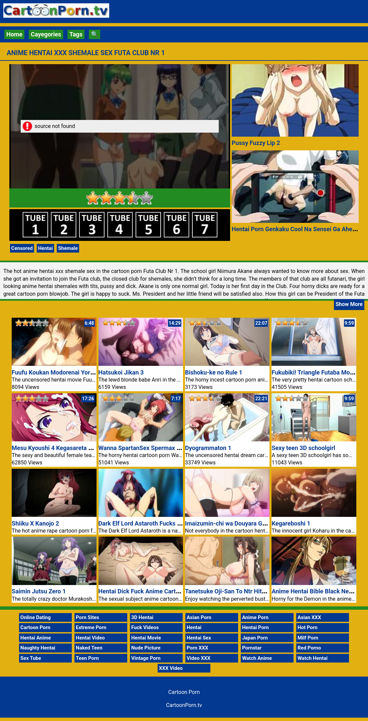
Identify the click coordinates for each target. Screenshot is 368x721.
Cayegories (46, 34)
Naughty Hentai (37, 648)
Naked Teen (89, 648)
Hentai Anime (35, 638)
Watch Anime (257, 658)
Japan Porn (255, 638)
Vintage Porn (146, 658)
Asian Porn (199, 617)
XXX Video (171, 668)
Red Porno (309, 648)
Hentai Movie (146, 638)
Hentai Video (90, 638)
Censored (22, 248)
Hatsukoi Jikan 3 (121, 372)
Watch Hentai (313, 658)
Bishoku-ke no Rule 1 (213, 372)
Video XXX (198, 658)
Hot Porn (308, 627)
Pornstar (251, 648)
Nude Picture (146, 648)
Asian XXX (309, 617)
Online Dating (35, 617)
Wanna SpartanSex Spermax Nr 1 (143, 447)
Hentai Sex (199, 638)
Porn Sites (87, 617)
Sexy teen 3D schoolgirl (303, 447)
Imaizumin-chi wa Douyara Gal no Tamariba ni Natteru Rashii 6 (269, 523)
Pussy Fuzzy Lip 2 (256, 142)
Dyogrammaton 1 (208, 447)
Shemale (68, 248)
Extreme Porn (91, 627)
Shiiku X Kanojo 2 (35, 523)
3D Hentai (142, 617)
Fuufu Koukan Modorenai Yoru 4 (55, 372)
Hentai (45, 248)
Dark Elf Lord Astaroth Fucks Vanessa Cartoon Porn (168, 523)
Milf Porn (308, 638)
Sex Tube (30, 658)
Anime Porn (255, 617)
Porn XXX (197, 648)
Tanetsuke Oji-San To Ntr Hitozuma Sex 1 (240, 591)
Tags (75, 34)
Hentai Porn (255, 627)
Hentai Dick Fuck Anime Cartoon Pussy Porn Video (167, 591)
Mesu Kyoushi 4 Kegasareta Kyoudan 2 (64, 447)
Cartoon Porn (35, 627)
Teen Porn (87, 658)
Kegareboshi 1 (290, 523)
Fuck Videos (145, 627)
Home (14, 34)
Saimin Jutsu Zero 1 (39, 591)
